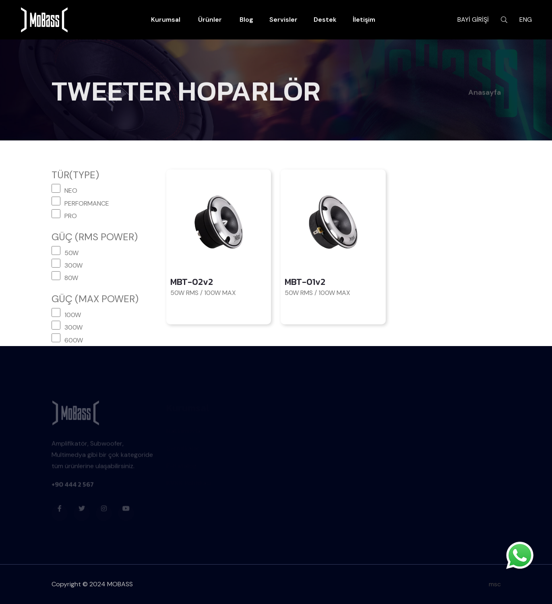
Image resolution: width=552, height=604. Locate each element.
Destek (325, 19)
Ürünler (210, 19)
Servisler (283, 19)
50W (71, 253)
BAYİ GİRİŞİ (473, 19)
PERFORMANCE (86, 203)
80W (71, 278)
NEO (70, 190)
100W (72, 315)
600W (73, 340)
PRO (70, 216)
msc (495, 584)
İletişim (364, 19)
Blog (246, 19)
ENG (525, 19)
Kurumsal (165, 19)
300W (73, 265)
